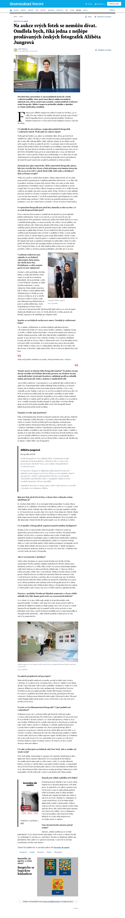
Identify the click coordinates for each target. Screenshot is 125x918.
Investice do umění (61, 847)
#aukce (49, 852)
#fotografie (58, 852)
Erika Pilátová (22, 49)
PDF (22, 823)
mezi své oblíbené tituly (52, 901)
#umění (32, 852)
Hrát (50, 873)
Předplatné (114, 4)
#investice (40, 852)
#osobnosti (23, 852)
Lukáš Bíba (38, 90)
